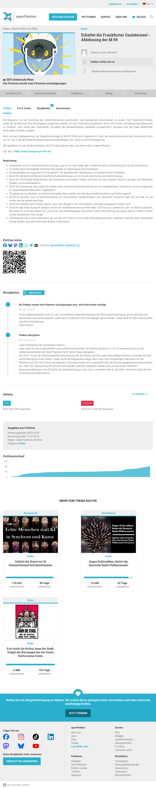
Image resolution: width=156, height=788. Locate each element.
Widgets (119, 736)
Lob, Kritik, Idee (79, 746)
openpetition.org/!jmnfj (64, 245)
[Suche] (151, 16)
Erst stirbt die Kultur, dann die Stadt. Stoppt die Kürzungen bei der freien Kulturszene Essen (30, 652)
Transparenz (121, 761)
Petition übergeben (29, 335)
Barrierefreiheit (123, 775)
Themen (75, 771)
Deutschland (30, 513)
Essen (30, 600)
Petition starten (63, 17)
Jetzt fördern (78, 713)
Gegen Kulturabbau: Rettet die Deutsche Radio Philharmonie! (108, 563)
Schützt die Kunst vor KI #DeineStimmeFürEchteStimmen (30, 563)
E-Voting (119, 746)
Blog (73, 739)
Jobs (73, 736)
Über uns (76, 732)
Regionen (76, 775)
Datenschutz (121, 768)
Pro (7, 403)
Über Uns (121, 17)
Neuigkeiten (43, 107)
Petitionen (89, 17)
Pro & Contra (24, 108)
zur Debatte (138, 393)
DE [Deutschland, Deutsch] (146, 4)
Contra (87, 403)
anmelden (132, 4)
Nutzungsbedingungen (127, 764)
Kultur (84, 28)
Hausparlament (123, 743)
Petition (7, 108)
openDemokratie (124, 739)
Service (105, 17)
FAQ (117, 732)
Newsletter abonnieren (21, 761)
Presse (74, 743)
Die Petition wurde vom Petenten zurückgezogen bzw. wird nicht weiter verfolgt (62, 304)
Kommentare (63, 108)
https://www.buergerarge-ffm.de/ (32, 151)
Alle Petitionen (79, 764)
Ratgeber (76, 761)
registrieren (115, 4)
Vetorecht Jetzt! (123, 750)
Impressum (121, 771)
